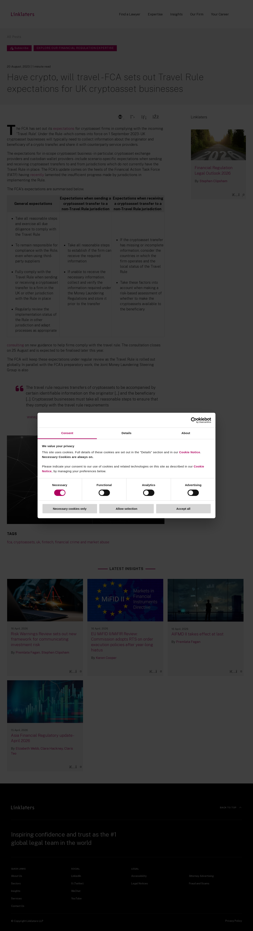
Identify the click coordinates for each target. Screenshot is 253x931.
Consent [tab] (67, 433)
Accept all (183, 508)
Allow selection (126, 508)
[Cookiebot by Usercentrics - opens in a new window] (194, 420)
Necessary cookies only (69, 508)
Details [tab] (126, 433)
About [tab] (185, 433)
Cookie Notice (189, 452)
